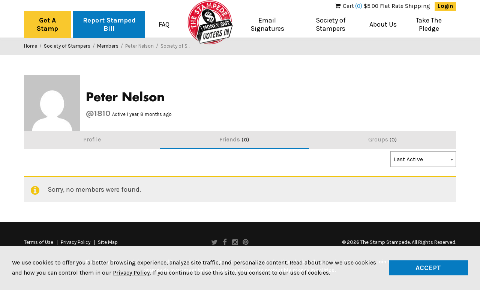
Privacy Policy (75, 242)
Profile (92, 139)
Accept (428, 268)
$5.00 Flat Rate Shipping (382, 6)
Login (445, 6)
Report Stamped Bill (109, 24)
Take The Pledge (429, 24)
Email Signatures (267, 24)
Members (107, 46)
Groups (382, 139)
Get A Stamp (47, 24)
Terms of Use (38, 242)
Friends (234, 139)
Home (30, 46)
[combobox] (423, 159)
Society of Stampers (331, 24)
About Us (383, 24)
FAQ (164, 24)
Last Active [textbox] (408, 159)
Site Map (108, 242)
